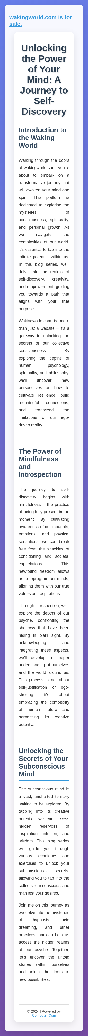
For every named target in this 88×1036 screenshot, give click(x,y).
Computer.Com (44, 1015)
